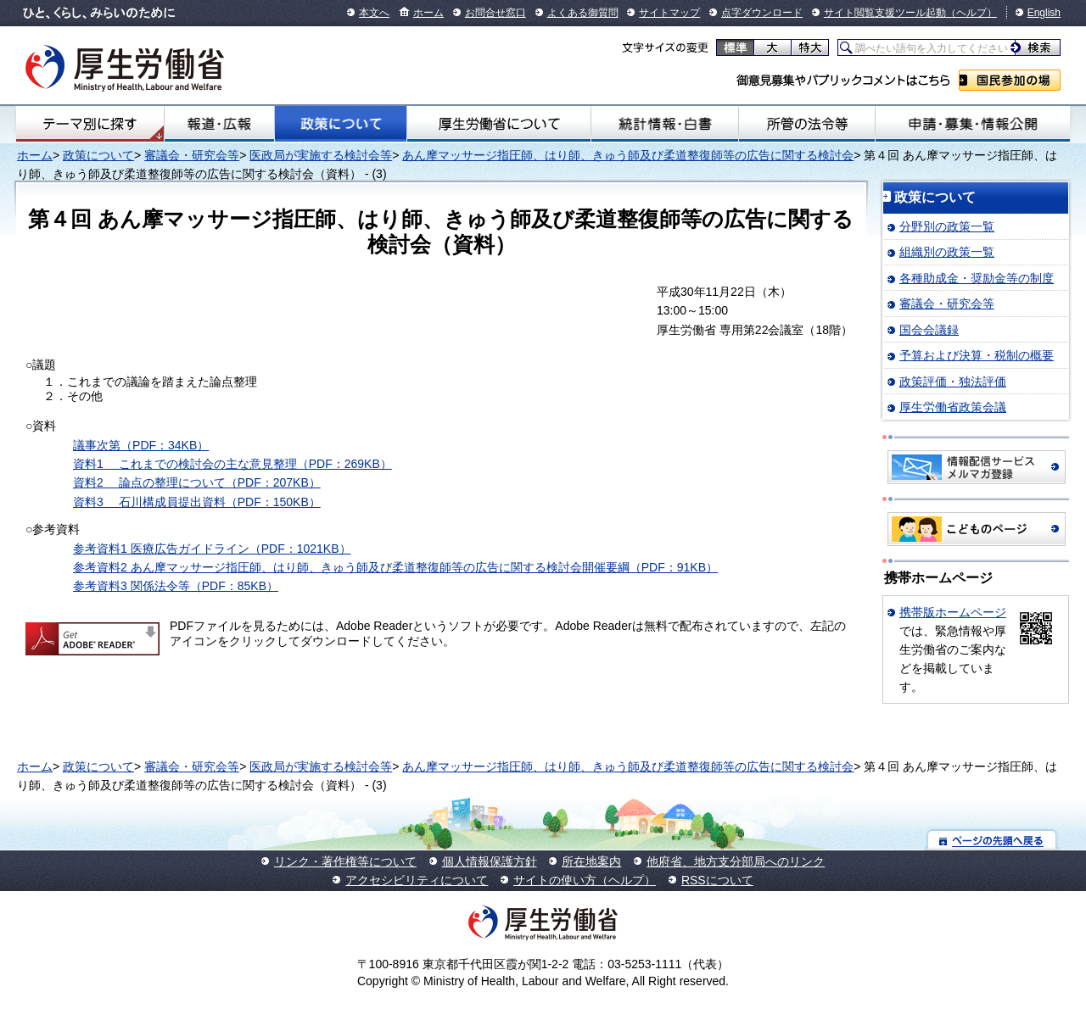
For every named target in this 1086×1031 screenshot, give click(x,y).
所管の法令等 (807, 124)
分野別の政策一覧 (946, 226)
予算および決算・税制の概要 (976, 355)
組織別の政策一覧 (946, 252)
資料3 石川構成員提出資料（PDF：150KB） (197, 502)
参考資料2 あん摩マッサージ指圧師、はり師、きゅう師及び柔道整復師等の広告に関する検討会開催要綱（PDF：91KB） (395, 567)
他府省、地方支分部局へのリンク (736, 861)
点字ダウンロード (762, 13)
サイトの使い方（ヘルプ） (584, 880)
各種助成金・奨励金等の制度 (976, 278)
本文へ (374, 13)
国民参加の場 (1010, 80)
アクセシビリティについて (416, 880)
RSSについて (717, 880)
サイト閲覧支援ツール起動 (885, 13)
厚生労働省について (499, 124)
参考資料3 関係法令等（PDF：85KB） (175, 586)
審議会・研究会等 (191, 155)
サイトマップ (669, 13)
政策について (340, 124)
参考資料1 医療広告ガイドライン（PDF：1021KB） (212, 548)
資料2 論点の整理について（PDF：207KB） (197, 482)
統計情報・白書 (664, 124)
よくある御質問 (583, 13)
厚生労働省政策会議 (952, 407)
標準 (735, 47)
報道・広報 (219, 124)
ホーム (428, 13)
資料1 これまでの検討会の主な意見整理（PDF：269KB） (232, 464)
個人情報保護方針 (489, 861)
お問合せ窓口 (495, 13)
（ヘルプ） (971, 13)
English (1044, 13)
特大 (810, 47)
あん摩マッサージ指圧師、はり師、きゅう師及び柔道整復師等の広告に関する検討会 (628, 155)
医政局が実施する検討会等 (320, 155)
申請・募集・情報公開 (973, 124)
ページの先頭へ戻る (992, 839)
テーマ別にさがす (90, 123)
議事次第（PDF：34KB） (141, 445)
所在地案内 (591, 861)
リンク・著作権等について (345, 861)
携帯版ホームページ (952, 612)
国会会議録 (929, 330)
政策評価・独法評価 (952, 381)
